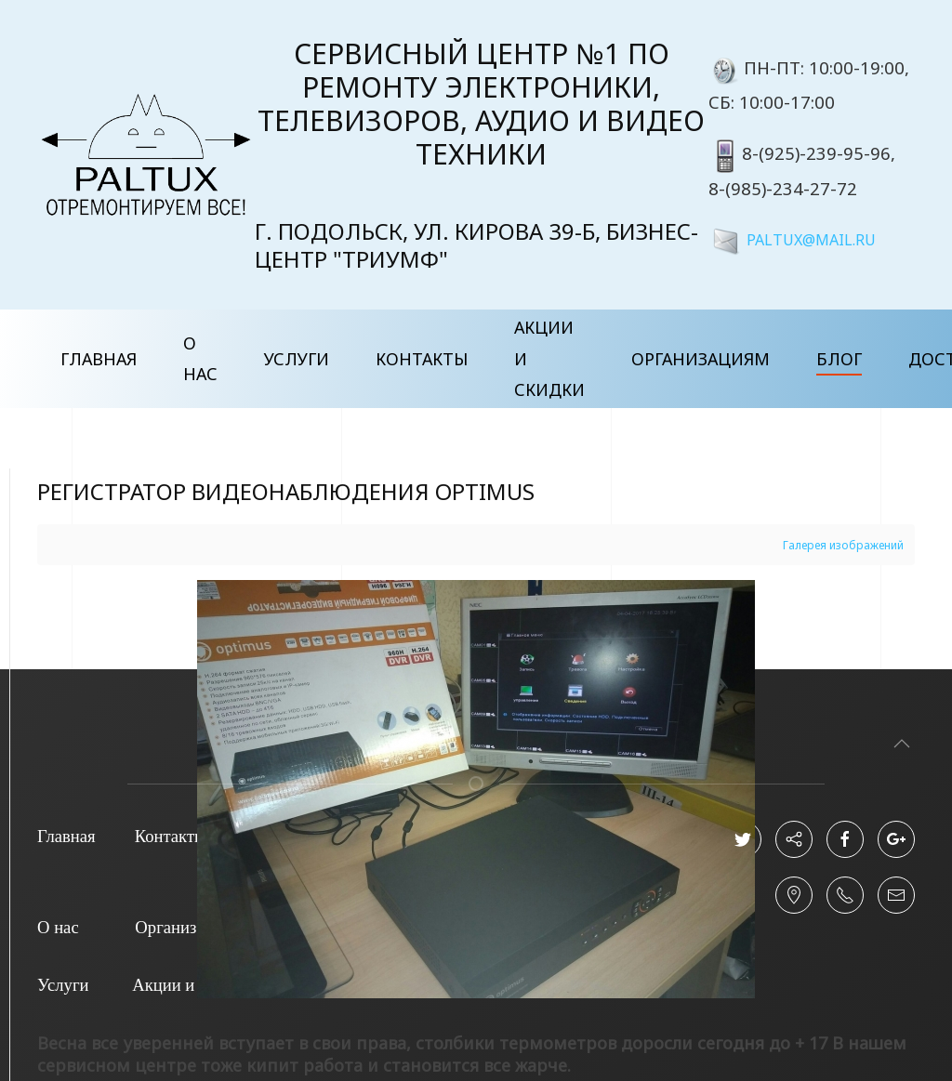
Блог (839, 359)
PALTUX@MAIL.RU (811, 239)
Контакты (422, 359)
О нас (200, 358)
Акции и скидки (549, 358)
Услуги (296, 359)
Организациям (700, 359)
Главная (98, 359)
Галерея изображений (843, 545)
